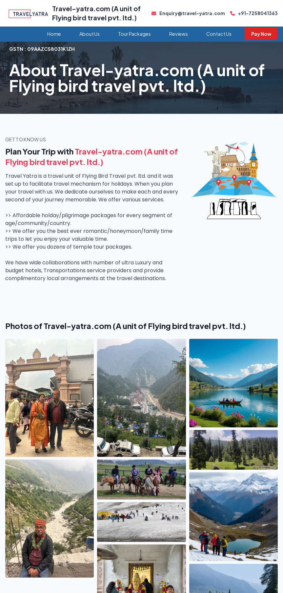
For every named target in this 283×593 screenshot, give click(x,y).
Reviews (178, 34)
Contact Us (219, 34)
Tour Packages (134, 34)
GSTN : (42, 49)
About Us (89, 34)
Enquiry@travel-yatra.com (188, 13)
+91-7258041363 (254, 13)
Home (54, 34)
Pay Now (261, 34)
